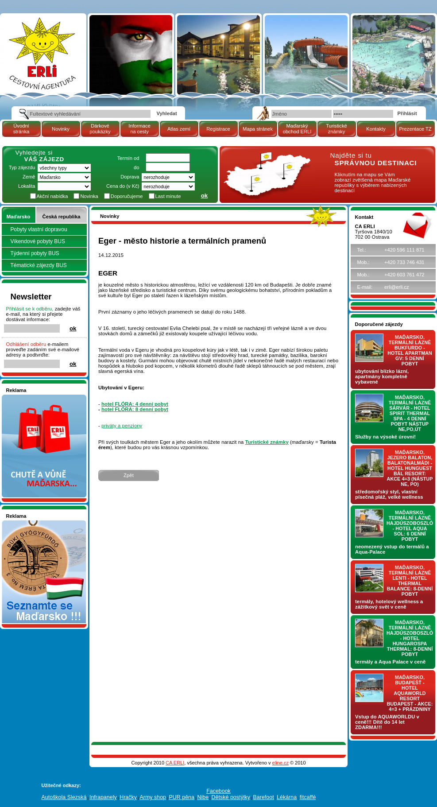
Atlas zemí (178, 129)
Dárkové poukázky (99, 128)
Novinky (61, 129)
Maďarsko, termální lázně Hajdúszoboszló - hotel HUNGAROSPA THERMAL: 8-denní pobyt (410, 638)
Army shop (152, 797)
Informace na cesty (139, 128)
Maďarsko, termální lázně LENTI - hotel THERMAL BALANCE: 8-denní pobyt (410, 581)
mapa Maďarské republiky (265, 157)
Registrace (218, 129)
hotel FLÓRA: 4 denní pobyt (134, 404)
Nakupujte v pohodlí (28, 397)
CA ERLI (175, 762)
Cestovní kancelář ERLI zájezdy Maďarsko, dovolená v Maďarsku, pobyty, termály (41, 39)
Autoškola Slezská (64, 797)
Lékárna (287, 797)
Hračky (128, 797)
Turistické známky (336, 128)
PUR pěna (181, 797)
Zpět (129, 475)
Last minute (168, 196)
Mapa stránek (258, 129)
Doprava (129, 176)
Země (29, 176)
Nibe (203, 797)
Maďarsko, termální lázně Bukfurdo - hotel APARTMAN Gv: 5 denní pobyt (409, 350)
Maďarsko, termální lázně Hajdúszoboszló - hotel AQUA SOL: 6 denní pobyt (410, 526)
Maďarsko (18, 216)
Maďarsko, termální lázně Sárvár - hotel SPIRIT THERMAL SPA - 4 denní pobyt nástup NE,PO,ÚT (410, 413)
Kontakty (376, 129)
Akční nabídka (52, 196)
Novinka (89, 196)
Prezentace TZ (415, 129)
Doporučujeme (127, 196)
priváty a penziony (121, 425)
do (136, 167)
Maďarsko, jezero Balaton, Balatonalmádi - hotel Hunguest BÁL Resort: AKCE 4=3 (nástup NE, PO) (410, 468)
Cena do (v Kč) (122, 186)
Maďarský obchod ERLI (297, 128)
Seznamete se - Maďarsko (36, 523)
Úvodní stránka (21, 128)
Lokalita (26, 186)
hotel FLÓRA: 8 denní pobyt (134, 409)
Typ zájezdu (22, 167)
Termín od (128, 158)
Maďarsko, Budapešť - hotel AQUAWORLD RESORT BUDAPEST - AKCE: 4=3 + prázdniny (410, 693)
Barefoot (263, 797)
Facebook (218, 791)
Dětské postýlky (231, 797)
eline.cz (280, 762)
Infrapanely (103, 797)
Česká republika (62, 216)
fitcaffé (308, 797)
